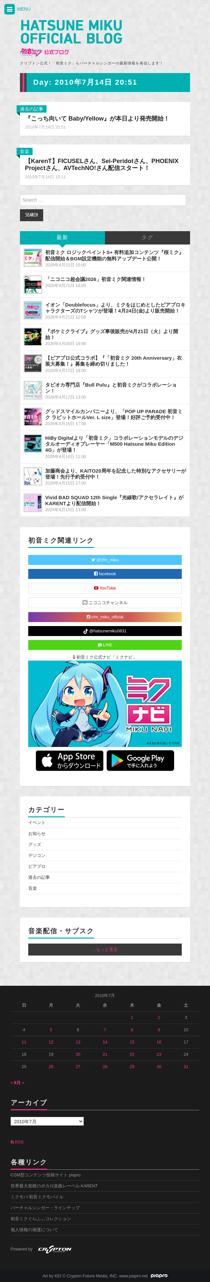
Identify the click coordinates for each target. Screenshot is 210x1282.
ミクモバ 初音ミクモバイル (37, 1197)
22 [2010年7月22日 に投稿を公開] (132, 1054)
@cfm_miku (105, 560)
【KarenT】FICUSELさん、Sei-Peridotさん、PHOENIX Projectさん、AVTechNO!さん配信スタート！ (101, 165)
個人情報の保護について (34, 1230)
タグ (148, 237)
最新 (62, 237)
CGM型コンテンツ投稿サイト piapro (46, 1175)
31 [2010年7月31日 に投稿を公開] (186, 1066)
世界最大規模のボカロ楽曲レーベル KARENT (54, 1186)
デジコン (37, 855)
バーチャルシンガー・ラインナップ (45, 1208)
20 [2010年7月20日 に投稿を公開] (78, 1054)
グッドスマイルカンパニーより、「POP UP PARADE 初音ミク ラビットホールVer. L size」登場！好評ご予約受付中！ (113, 414)
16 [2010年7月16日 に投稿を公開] (159, 1042)
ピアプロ (37, 866)
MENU (17, 9)
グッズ (34, 844)
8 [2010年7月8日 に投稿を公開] (132, 1030)
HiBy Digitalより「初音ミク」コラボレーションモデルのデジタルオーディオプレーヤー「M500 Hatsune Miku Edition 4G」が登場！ (114, 444)
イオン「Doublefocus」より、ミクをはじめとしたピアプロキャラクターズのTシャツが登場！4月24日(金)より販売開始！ (115, 308)
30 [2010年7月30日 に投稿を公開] (159, 1066)
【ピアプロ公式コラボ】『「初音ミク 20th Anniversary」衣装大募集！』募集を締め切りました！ (113, 361)
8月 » (19, 1082)
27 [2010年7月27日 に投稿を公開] (78, 1066)
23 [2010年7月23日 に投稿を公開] (159, 1054)
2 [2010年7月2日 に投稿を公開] (159, 1017)
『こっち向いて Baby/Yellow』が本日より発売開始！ (97, 118)
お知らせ (37, 833)
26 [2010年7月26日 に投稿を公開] (51, 1066)
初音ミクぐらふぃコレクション (41, 1219)
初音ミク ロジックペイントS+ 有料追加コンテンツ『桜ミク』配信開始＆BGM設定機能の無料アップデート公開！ (114, 255)
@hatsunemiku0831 (104, 631)
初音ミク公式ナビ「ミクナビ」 (105, 657)
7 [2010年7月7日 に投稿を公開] (105, 1030)
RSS (17, 1142)
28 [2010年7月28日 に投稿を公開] (105, 1066)
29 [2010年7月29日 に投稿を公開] (132, 1066)
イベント (37, 822)
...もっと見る (105, 949)
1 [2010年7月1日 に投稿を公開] (132, 1017)
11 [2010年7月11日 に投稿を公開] (24, 1042)
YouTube (105, 588)
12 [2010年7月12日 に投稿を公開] (51, 1042)
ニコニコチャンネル (105, 602)
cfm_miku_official (105, 617)
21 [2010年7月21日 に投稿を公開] (105, 1054)
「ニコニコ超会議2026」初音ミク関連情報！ (95, 279)
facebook (105, 574)
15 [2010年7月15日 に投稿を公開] (132, 1042)
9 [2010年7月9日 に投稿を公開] (159, 1030)
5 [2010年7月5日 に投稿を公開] (51, 1030)
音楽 (24, 151)
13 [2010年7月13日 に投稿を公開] (78, 1042)
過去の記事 (31, 109)
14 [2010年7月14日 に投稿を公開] (105, 1042)
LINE (105, 645)
